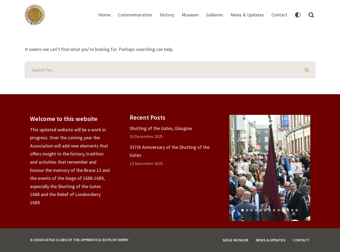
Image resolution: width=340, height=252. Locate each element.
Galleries (214, 15)
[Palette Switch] (297, 15)
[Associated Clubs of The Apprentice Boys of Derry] (35, 15)
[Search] (311, 15)
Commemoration (135, 15)
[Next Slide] (296, 167)
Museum (190, 15)
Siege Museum (235, 240)
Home (104, 15)
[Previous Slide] (243, 167)
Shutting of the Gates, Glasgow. (161, 128)
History (167, 15)
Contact (279, 15)
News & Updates (247, 15)
